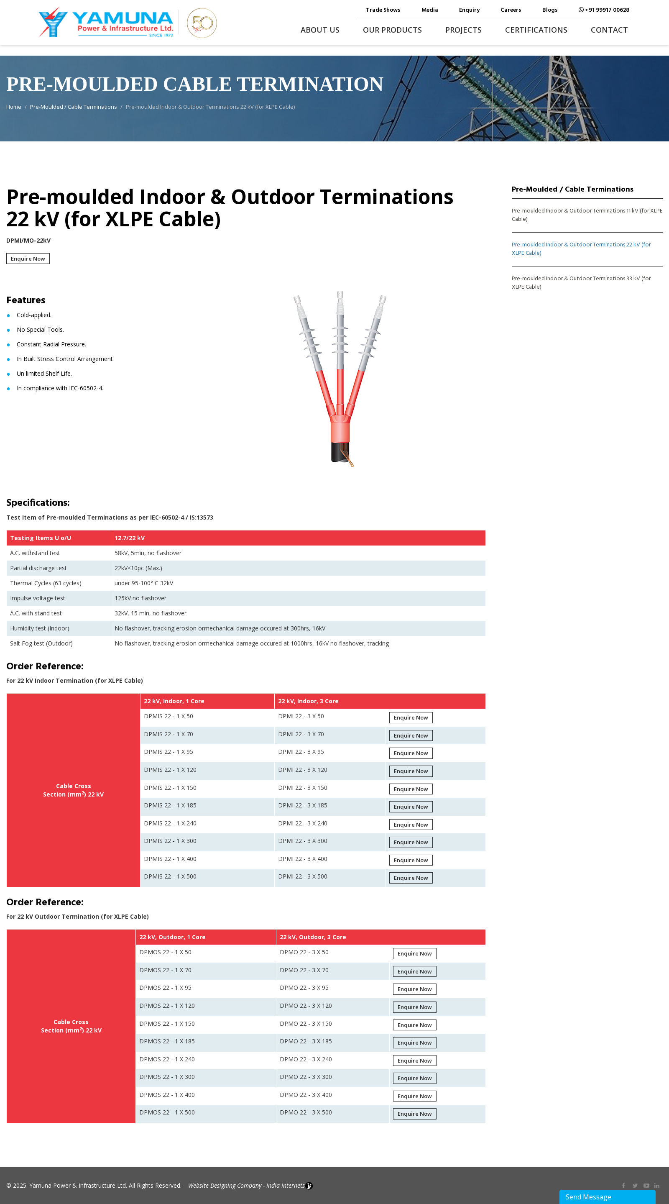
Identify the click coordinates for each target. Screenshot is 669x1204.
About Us (320, 30)
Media (429, 10)
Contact (609, 30)
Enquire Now (28, 258)
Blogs (550, 10)
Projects (463, 30)
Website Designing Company (224, 1185)
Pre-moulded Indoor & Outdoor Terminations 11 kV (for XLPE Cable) (587, 215)
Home (13, 106)
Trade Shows (383, 10)
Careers (510, 10)
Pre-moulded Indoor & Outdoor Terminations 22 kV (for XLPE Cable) (581, 249)
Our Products (392, 30)
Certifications (536, 30)
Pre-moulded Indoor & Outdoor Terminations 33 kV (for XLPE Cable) (581, 283)
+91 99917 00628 (604, 10)
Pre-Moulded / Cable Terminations (73, 106)
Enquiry (469, 10)
